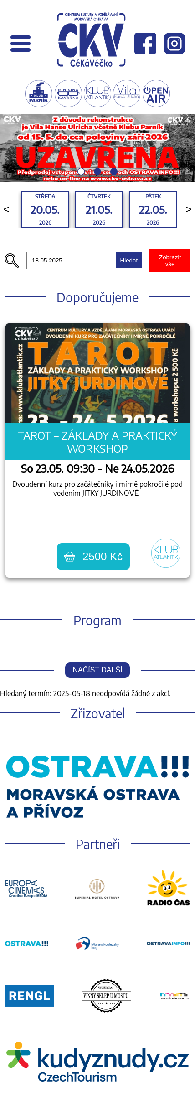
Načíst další (97, 670)
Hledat (129, 260)
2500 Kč (93, 556)
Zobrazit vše (170, 260)
